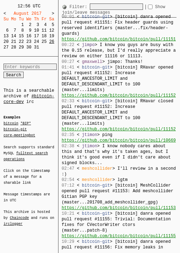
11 (44, 30)
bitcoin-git (15, 129)
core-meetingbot (19, 134)
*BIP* (25, 123)
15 (21, 36)
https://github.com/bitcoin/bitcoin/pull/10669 (119, 140)
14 (13, 36)
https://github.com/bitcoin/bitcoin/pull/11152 (119, 95)
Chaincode (19, 213)
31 (36, 47)
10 (36, 30)
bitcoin (11, 123)
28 (13, 47)
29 (21, 47)
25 (44, 42)
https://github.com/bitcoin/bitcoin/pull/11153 (119, 208)
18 (44, 36)
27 (6, 47)
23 (28, 42)
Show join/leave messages (92, 12)
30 (28, 47)
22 (21, 42)
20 (6, 42)
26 (51, 42)
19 (51, 36)
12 (51, 30)
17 (36, 36)
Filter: (79, 7)
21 (13, 42)
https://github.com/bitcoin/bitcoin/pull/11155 (119, 236)
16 (28, 36)
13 (6, 36)
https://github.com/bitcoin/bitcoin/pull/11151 (119, 39)
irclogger (13, 219)
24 (36, 42)
